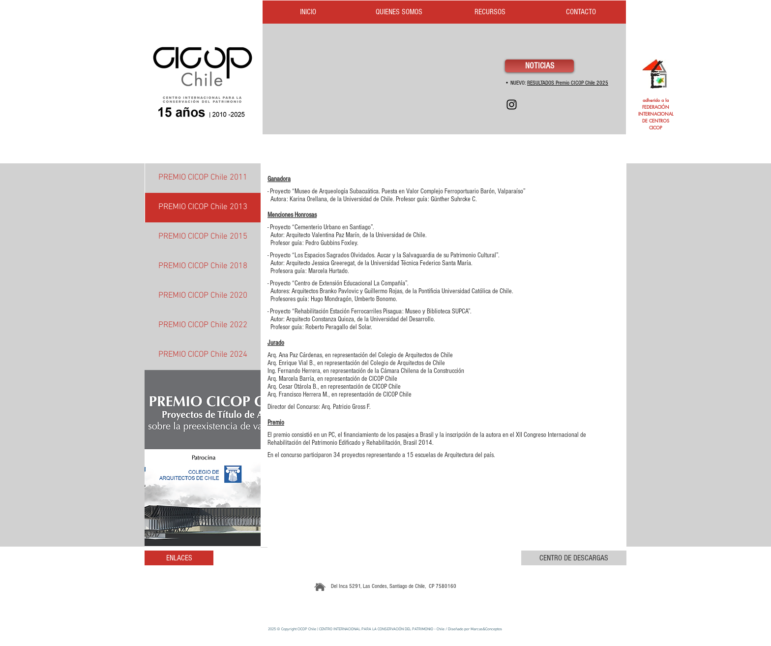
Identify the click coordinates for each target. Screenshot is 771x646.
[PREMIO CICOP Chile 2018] (203, 266)
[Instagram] (511, 104)
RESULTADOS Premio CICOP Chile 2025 (567, 83)
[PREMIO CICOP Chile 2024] (203, 355)
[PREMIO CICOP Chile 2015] (203, 237)
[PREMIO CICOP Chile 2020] (203, 296)
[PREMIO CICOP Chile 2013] (203, 207)
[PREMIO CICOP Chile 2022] (203, 325)
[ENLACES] (179, 558)
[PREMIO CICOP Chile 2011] (203, 178)
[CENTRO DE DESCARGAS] (573, 558)
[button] (203, 458)
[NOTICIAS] (539, 66)
